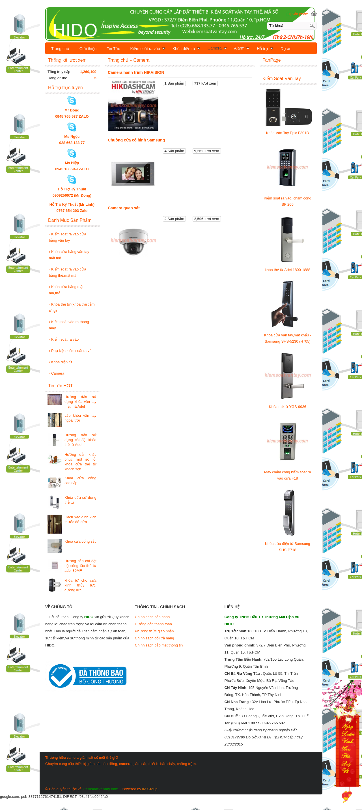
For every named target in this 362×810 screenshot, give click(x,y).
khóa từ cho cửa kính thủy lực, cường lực (80, 585)
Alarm (242, 48)
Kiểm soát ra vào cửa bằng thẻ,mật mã (67, 272)
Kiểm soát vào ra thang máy (69, 325)
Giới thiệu (88, 48)
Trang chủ (60, 48)
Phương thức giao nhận (154, 631)
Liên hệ (58, 61)
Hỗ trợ (265, 48)
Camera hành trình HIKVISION (136, 72)
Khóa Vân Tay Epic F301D (287, 133)
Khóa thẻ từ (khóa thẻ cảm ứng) (72, 307)
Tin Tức (113, 48)
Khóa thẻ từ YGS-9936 (287, 407)
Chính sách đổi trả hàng (154, 638)
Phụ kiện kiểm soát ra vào (71, 351)
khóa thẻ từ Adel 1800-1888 (288, 270)
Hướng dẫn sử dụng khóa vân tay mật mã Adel (80, 402)
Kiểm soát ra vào (64, 339)
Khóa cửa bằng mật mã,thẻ (66, 290)
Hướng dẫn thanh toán (153, 624)
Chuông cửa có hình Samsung (136, 140)
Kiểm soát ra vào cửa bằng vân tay (67, 237)
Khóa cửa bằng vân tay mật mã (69, 255)
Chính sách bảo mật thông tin (159, 645)
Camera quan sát (124, 208)
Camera (56, 373)
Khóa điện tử (60, 362)
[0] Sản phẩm (297, 14)
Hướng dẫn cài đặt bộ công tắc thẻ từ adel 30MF (80, 566)
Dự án (286, 48)
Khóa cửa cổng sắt (80, 541)
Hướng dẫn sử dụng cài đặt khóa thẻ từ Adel (80, 440)
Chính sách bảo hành (152, 617)
